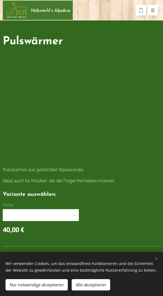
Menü (151, 10)
